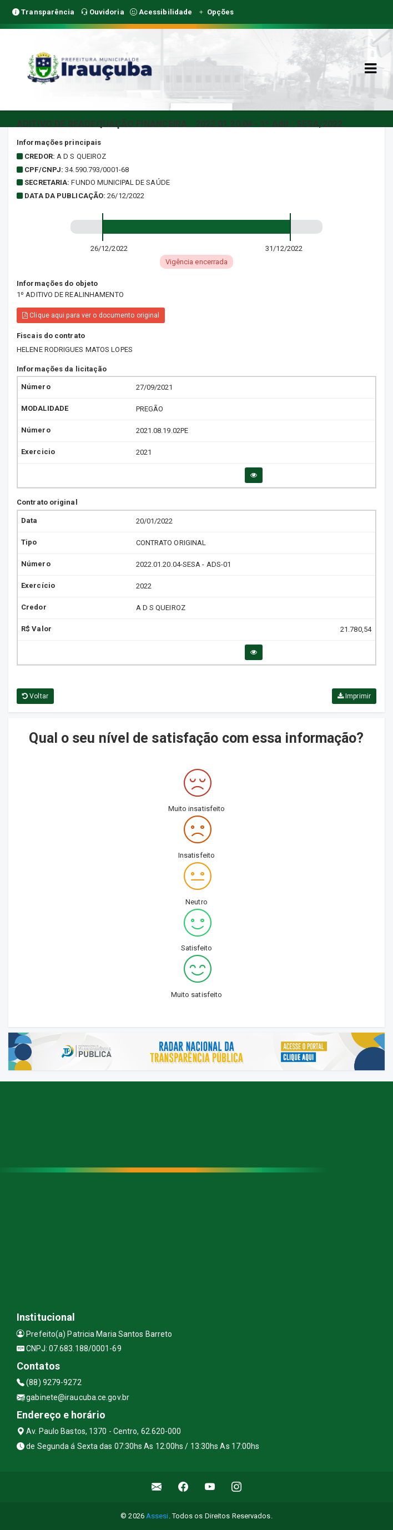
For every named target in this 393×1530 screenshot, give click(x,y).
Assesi (157, 1516)
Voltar (35, 696)
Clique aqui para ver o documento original (90, 315)
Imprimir (354, 696)
